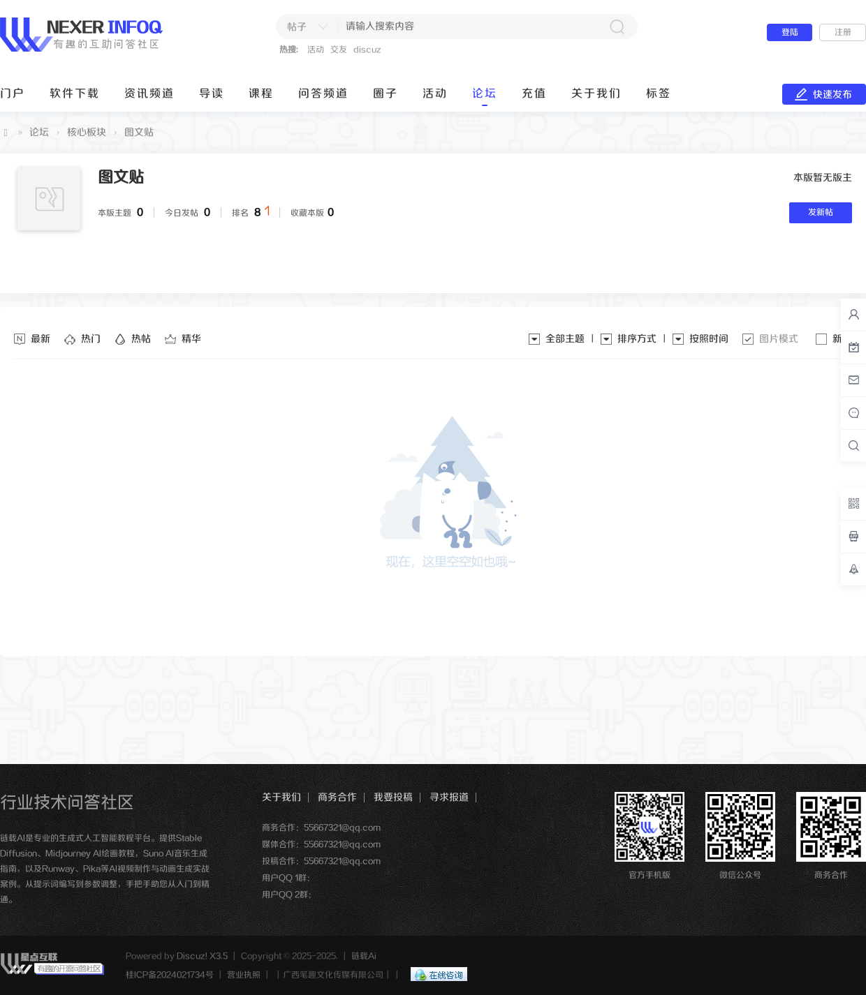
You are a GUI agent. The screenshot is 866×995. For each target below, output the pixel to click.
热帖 (141, 339)
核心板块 (86, 132)
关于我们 (596, 93)
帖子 (297, 27)
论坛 (484, 93)
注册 (843, 32)
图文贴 (139, 132)
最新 (40, 339)
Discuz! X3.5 (202, 956)
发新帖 (820, 212)
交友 (338, 49)
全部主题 (565, 339)
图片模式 (778, 339)
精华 (191, 339)
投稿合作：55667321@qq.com (321, 861)
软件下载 (75, 93)
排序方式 (636, 339)
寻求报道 (449, 797)
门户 (12, 93)
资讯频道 (149, 93)
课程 (261, 93)
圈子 (385, 93)
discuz (367, 49)
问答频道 (323, 93)
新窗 (842, 339)
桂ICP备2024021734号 (170, 975)
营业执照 (243, 975)
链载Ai (5, 133)
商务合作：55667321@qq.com (321, 827)
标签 (658, 93)
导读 (211, 93)
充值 (534, 93)
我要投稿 (393, 797)
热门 (91, 339)
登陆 (789, 32)
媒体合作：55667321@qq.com (321, 844)
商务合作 (337, 797)
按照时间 (708, 339)
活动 (315, 49)
